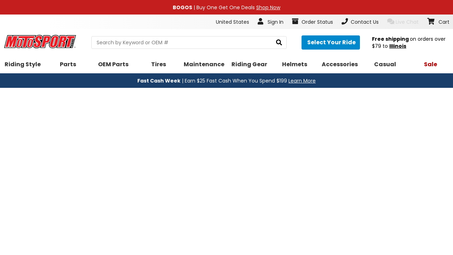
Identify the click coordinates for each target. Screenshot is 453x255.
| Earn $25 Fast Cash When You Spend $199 (226, 80)
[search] (279, 43)
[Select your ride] (331, 42)
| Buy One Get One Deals (226, 7)
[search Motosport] (189, 42)
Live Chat (403, 22)
